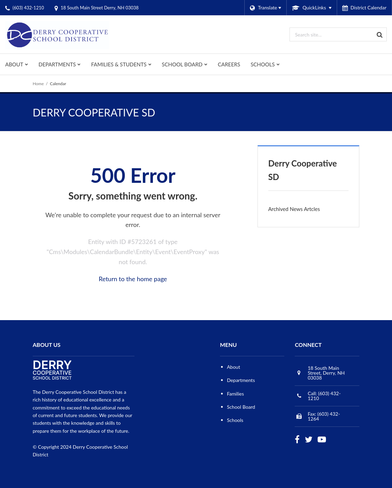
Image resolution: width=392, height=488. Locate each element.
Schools (235, 420)
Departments (241, 380)
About (233, 367)
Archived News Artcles (294, 209)
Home (38, 83)
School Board (241, 407)
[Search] (380, 34)
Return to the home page (133, 279)
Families (235, 394)
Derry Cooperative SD (302, 169)
